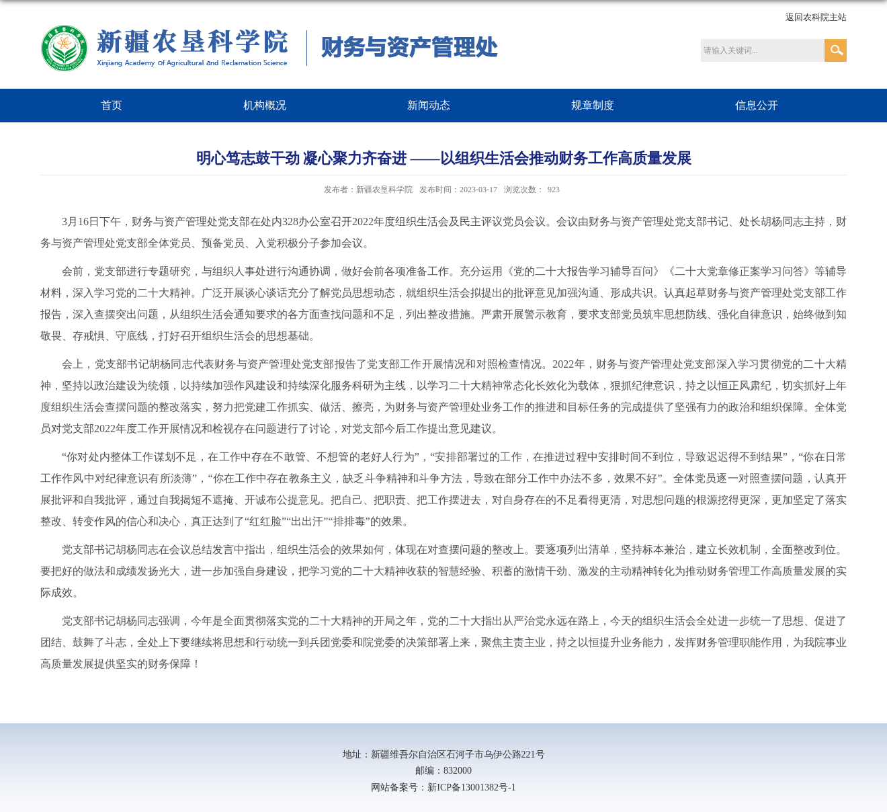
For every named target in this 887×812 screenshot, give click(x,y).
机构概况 (264, 105)
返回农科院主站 (816, 17)
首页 (111, 105)
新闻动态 (428, 105)
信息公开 (756, 105)
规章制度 (592, 105)
